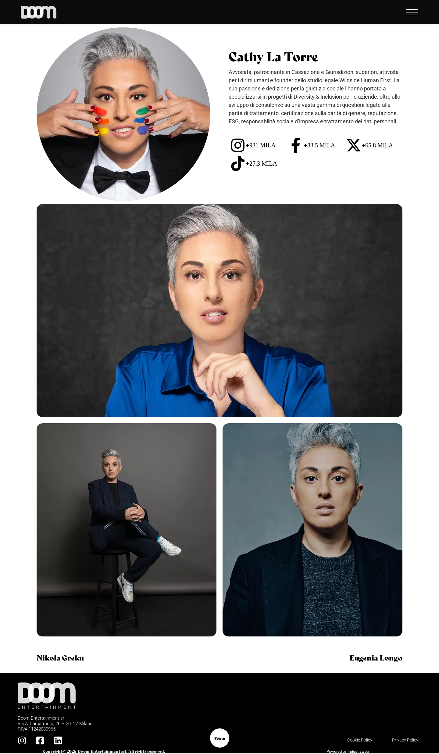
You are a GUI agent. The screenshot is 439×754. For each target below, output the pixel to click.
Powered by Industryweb (348, 751)
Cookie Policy (359, 740)
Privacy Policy (405, 740)
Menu (219, 738)
